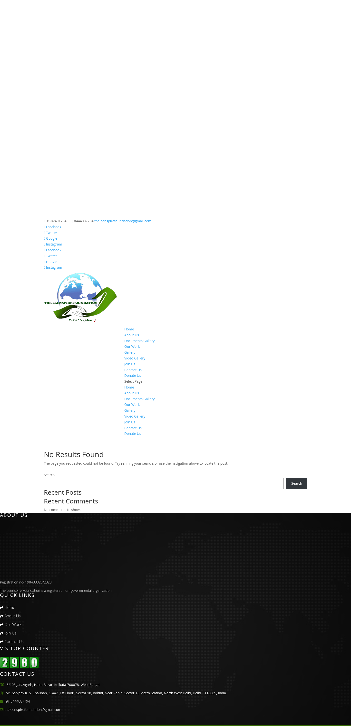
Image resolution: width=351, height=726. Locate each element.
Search (49, 474)
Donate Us (132, 375)
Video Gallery (134, 358)
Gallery (130, 352)
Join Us (129, 364)
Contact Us (133, 370)
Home (129, 329)
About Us (131, 335)
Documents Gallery (139, 340)
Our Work (132, 346)
